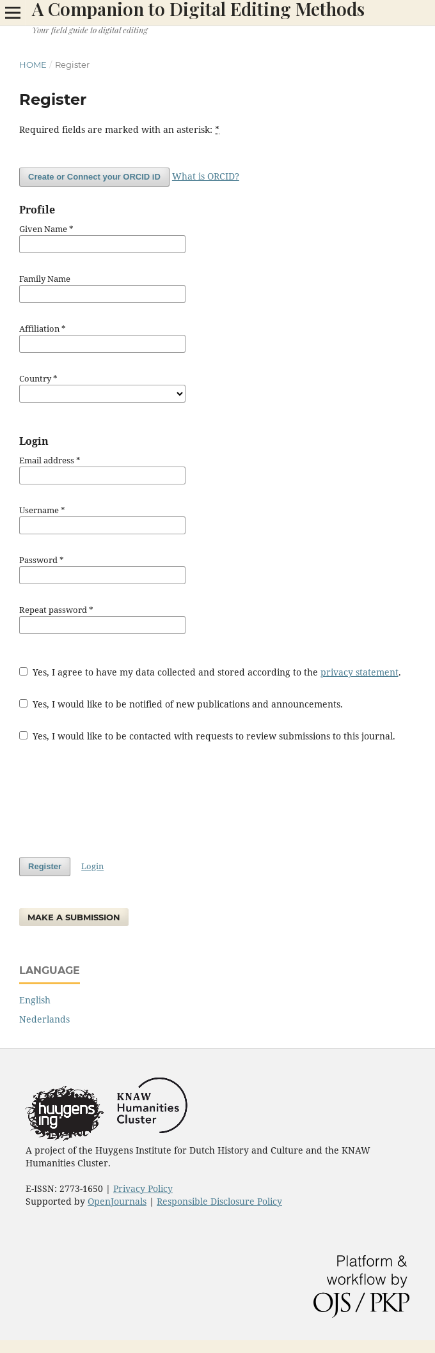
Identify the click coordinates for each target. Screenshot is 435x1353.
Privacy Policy (143, 1188)
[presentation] (116, 799)
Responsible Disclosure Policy (219, 1201)
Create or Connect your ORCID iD (94, 177)
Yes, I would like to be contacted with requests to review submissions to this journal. (207, 736)
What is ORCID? (205, 176)
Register (44, 866)
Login (92, 866)
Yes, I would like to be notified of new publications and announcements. (181, 704)
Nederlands (44, 1019)
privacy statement (359, 672)
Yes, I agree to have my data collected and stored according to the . (210, 672)
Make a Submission (74, 917)
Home (33, 64)
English (35, 1000)
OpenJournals (117, 1201)
